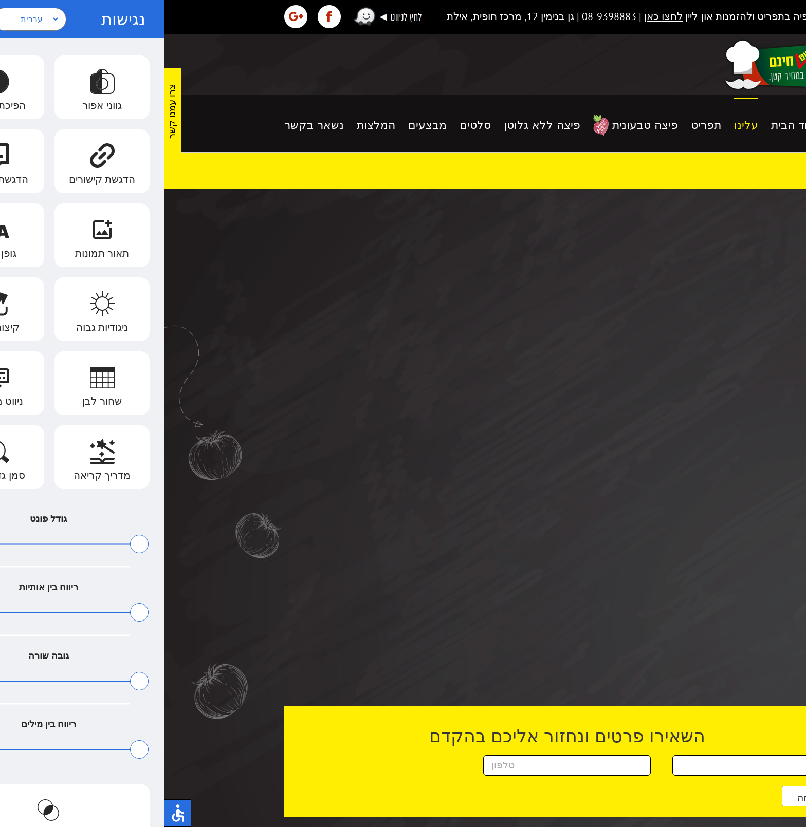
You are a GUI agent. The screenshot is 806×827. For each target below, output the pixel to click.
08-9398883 (445, 16)
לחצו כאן (499, 16)
